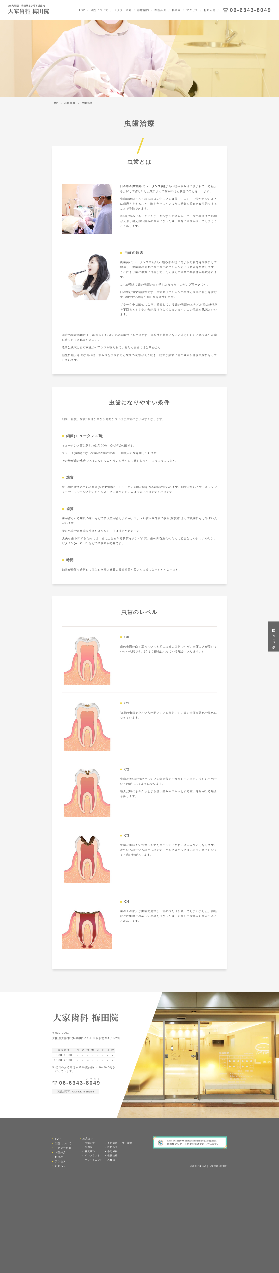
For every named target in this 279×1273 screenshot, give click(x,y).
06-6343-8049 (250, 10)
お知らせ (210, 10)
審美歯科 (90, 1151)
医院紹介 (160, 10)
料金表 (176, 10)
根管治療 (112, 1155)
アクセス (192, 10)
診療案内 (143, 10)
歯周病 (89, 1147)
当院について (99, 10)
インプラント (92, 1155)
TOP (82, 10)
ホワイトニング (94, 1159)
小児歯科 (112, 1151)
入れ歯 (111, 1159)
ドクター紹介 (123, 10)
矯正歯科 (127, 1143)
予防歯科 (112, 1143)
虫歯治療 (90, 1143)
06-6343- (80, 1083)
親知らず (112, 1147)
